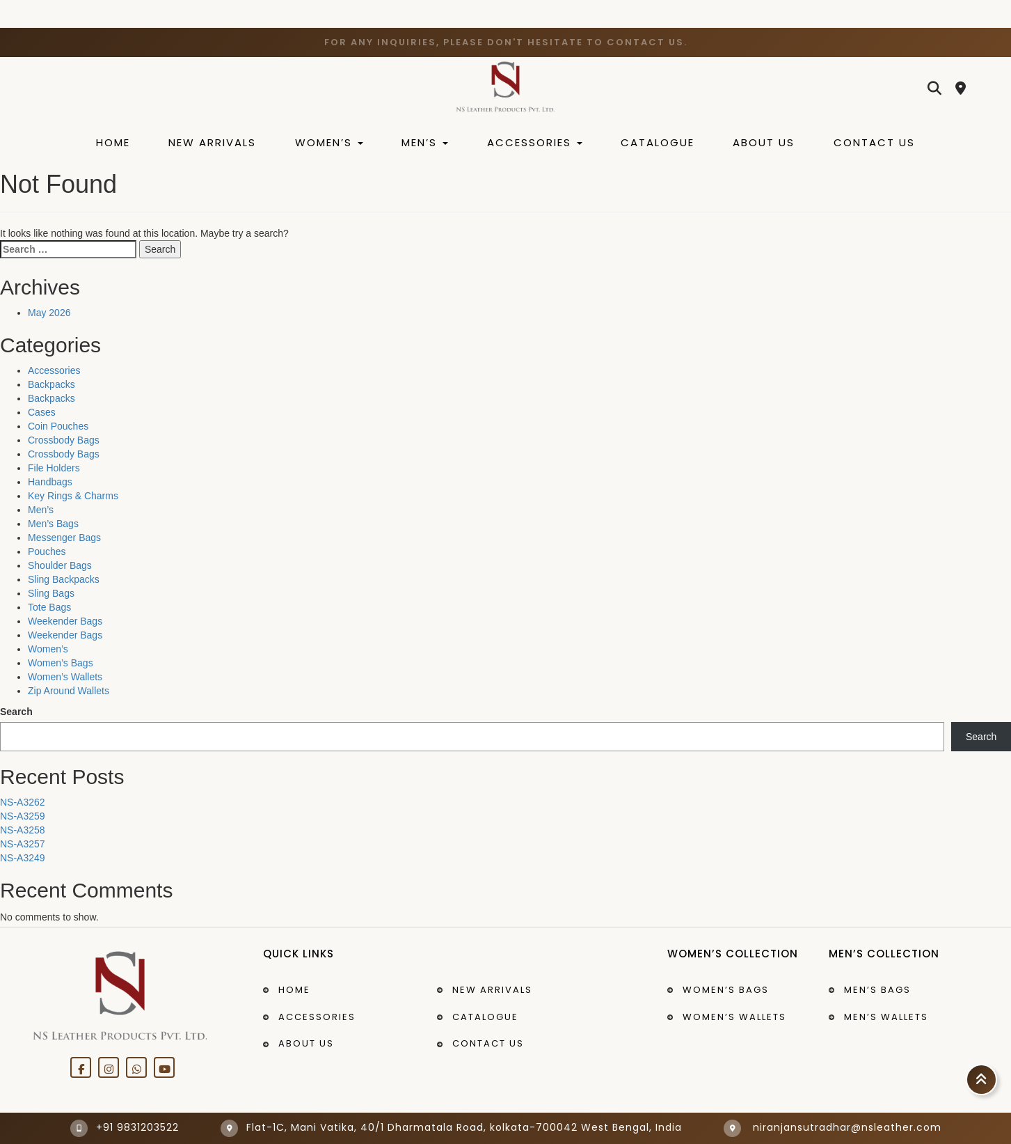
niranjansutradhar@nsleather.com (832, 1127)
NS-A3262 (22, 802)
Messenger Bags (64, 537)
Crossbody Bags (63, 440)
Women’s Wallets (65, 676)
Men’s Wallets (886, 1017)
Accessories (534, 143)
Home (113, 143)
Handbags (50, 481)
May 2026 (49, 312)
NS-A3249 (22, 857)
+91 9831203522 (124, 1127)
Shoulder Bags (60, 565)
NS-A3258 (22, 830)
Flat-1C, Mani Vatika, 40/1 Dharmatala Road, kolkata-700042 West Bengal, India (451, 1127)
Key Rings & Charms (73, 495)
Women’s (329, 143)
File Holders (54, 467)
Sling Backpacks (63, 579)
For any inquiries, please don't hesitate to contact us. (505, 42)
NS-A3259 (22, 816)
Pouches (46, 551)
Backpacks (51, 384)
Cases (42, 412)
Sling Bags (51, 593)
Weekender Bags (65, 621)
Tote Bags (49, 607)
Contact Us (874, 143)
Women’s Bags (60, 662)
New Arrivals (212, 143)
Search (16, 711)
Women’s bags (726, 989)
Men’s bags (877, 989)
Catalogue (657, 143)
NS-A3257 (22, 843)
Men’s (424, 143)
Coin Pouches (58, 426)
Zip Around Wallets (68, 690)
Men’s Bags (53, 523)
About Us (764, 143)
